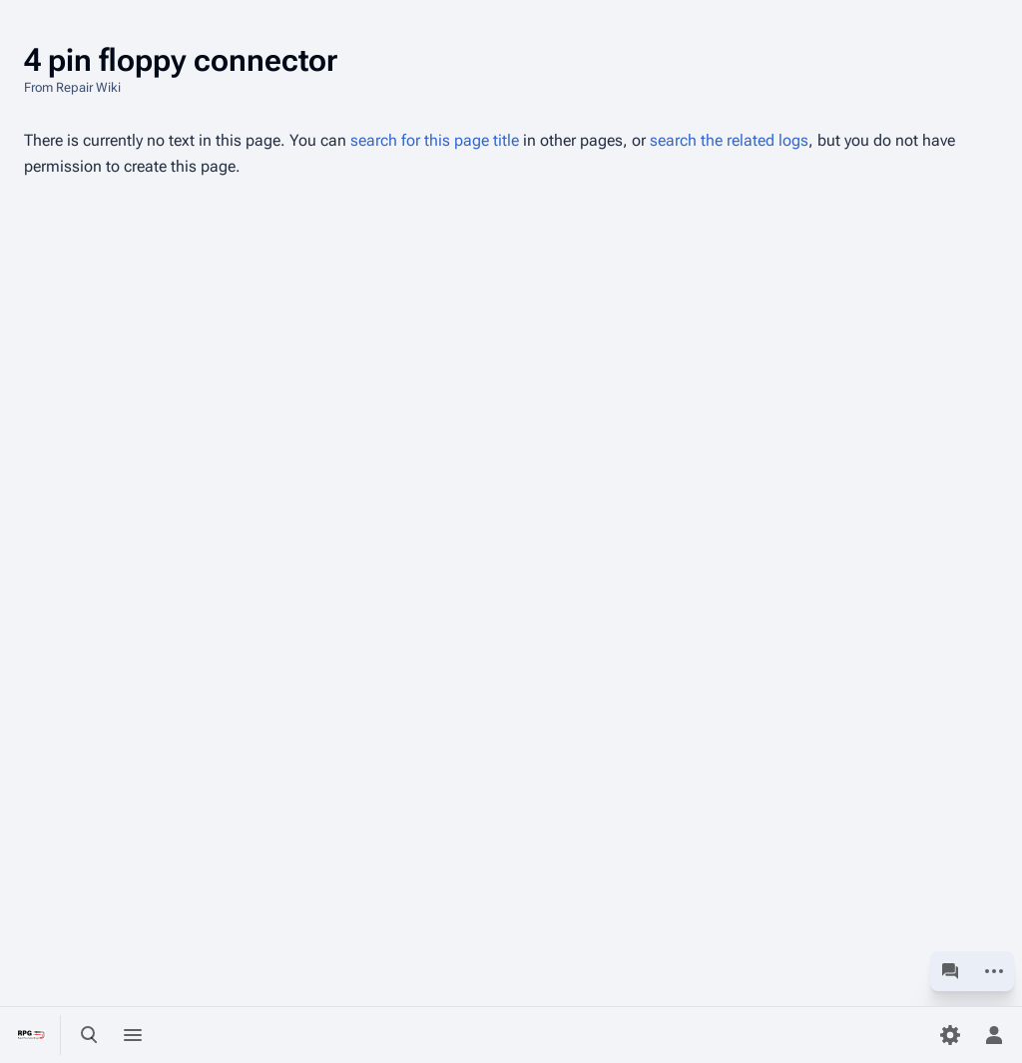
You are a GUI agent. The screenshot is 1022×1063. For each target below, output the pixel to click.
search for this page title (434, 140)
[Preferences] (950, 1035)
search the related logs (729, 140)
